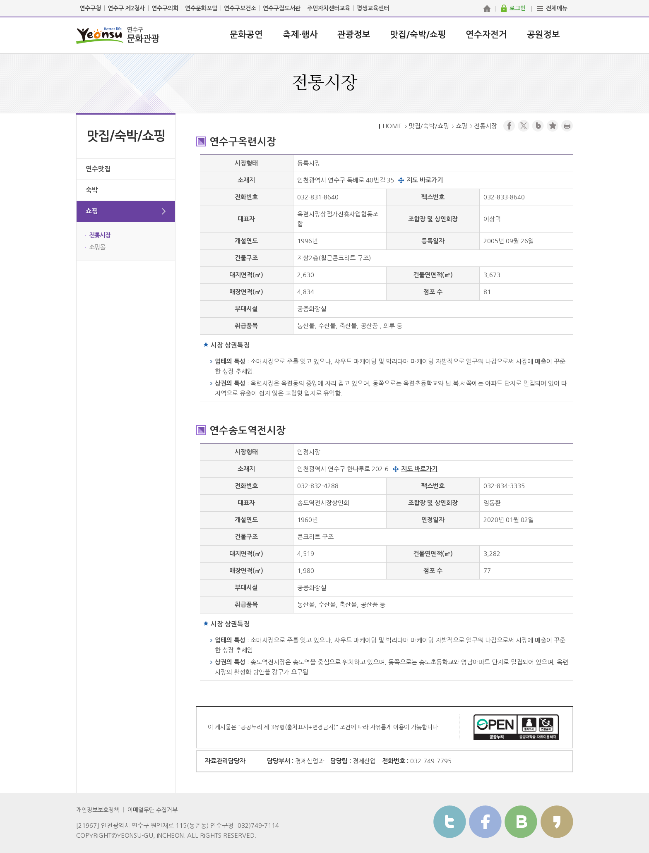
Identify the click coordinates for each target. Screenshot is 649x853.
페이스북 (509, 126)
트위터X (523, 126)
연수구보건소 (240, 8)
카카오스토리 (556, 821)
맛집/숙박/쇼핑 (418, 34)
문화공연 (246, 34)
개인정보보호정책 (97, 810)
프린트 (567, 126)
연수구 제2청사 (126, 8)
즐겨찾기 (552, 126)
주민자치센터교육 (328, 8)
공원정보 (543, 34)
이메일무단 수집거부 (152, 810)
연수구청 (90, 8)
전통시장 (100, 235)
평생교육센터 (373, 8)
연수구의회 (164, 8)
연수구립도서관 (281, 8)
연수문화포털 (201, 8)
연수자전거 (486, 34)
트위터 (449, 821)
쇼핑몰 (97, 247)
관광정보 (353, 34)
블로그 (538, 126)
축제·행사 (300, 34)
